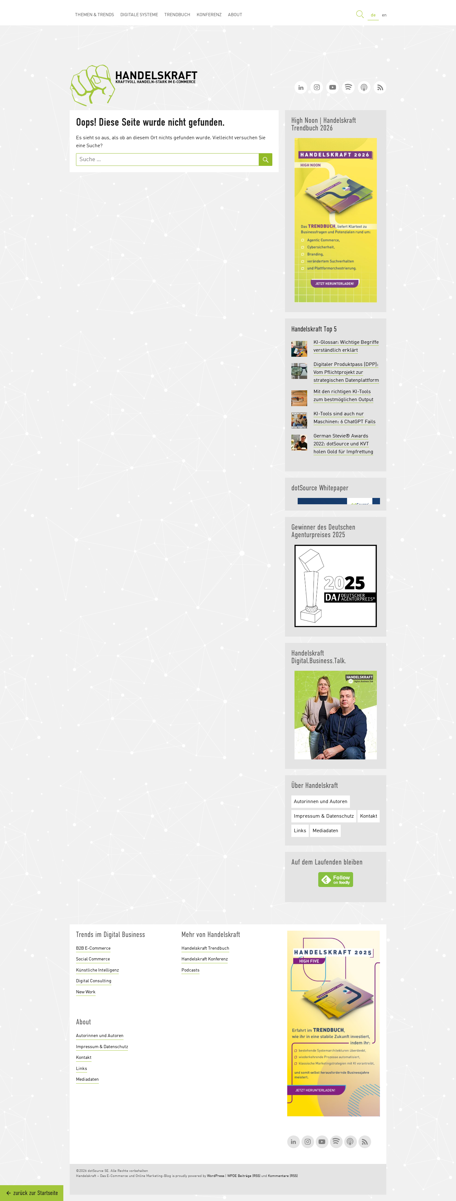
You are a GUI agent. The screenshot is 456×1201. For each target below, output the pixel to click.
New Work (86, 992)
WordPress (215, 1176)
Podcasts (190, 970)
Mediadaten (325, 830)
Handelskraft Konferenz (204, 959)
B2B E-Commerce (93, 948)
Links (300, 830)
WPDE (232, 1176)
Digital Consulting (93, 981)
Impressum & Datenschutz (324, 816)
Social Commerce (93, 959)
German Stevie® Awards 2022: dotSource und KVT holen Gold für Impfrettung (343, 444)
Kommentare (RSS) (283, 1176)
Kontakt (368, 816)
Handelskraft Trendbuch (205, 948)
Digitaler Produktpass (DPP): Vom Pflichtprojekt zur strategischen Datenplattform (346, 372)
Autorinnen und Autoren (320, 801)
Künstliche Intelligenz (97, 970)
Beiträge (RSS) (249, 1176)
